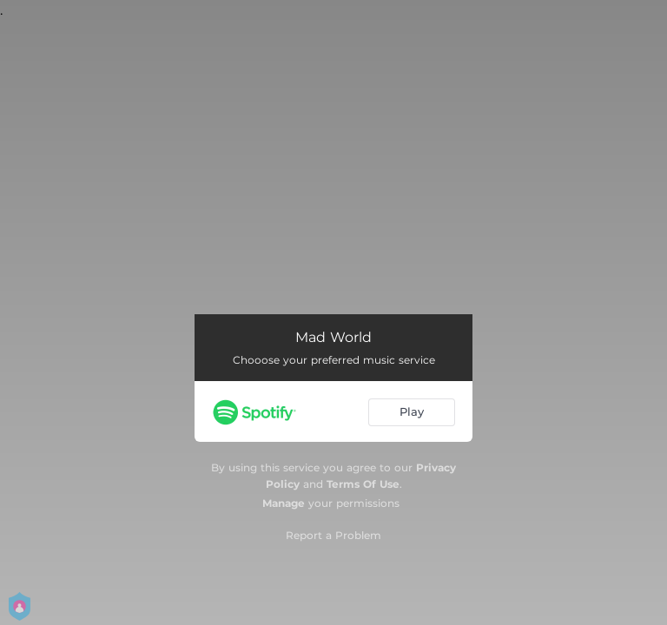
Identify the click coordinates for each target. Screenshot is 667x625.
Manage (283, 503)
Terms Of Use (363, 483)
